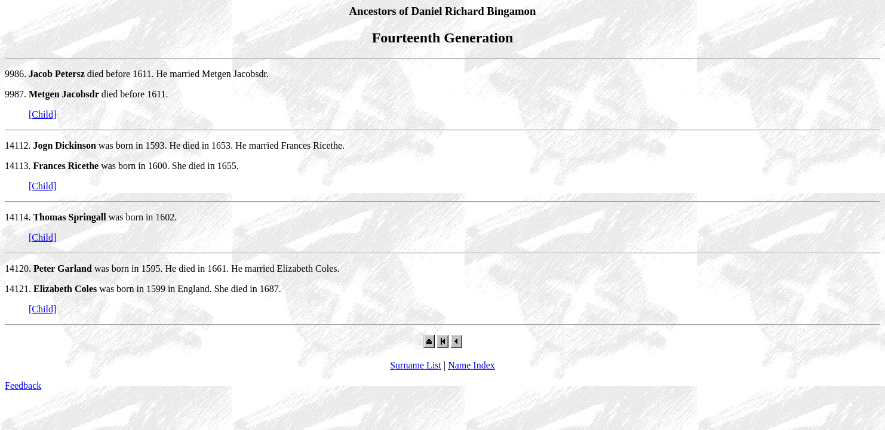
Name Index (471, 365)
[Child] (42, 114)
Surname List (415, 365)
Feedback (23, 385)
